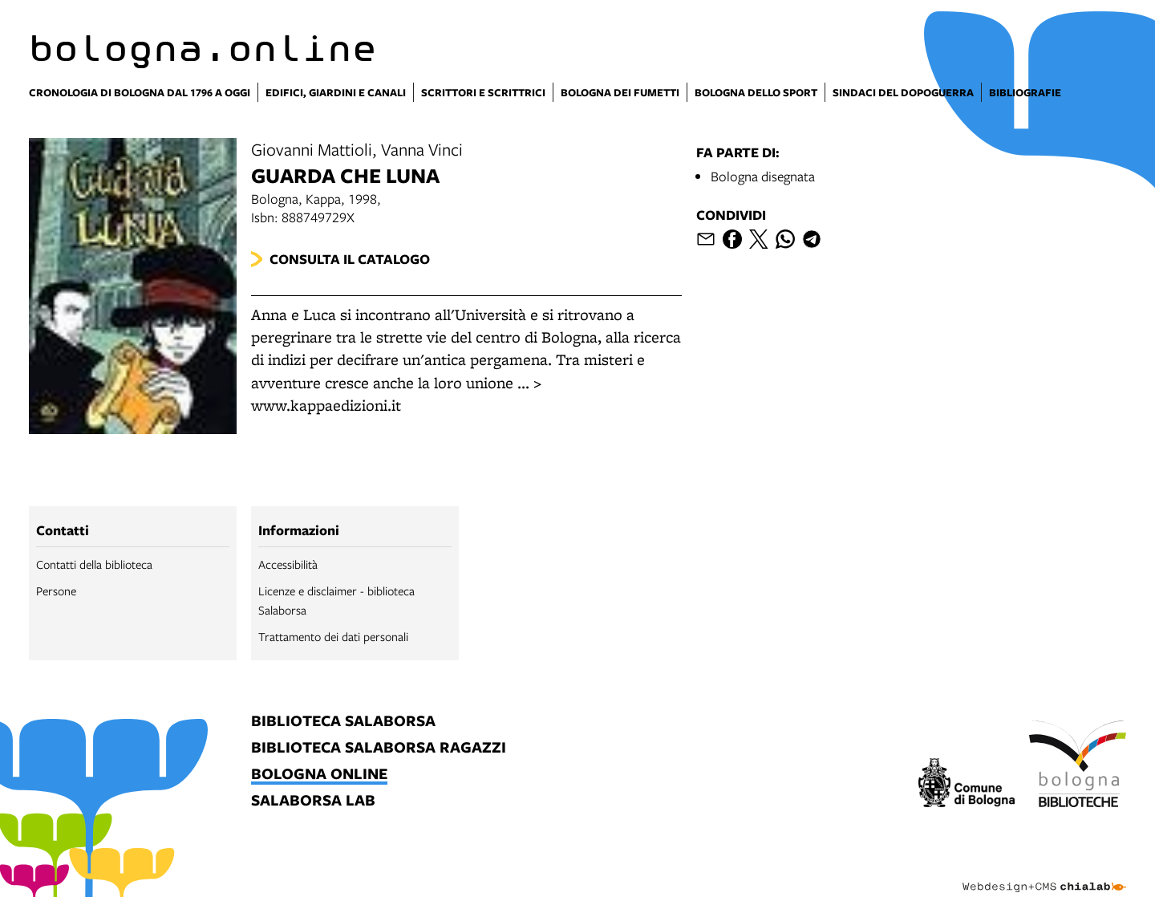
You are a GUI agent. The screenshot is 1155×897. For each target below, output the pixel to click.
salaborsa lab (313, 801)
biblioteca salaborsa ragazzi (378, 748)
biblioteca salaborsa (343, 721)
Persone (56, 590)
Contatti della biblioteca (94, 564)
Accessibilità (288, 564)
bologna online (319, 774)
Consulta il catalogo (350, 259)
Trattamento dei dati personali (333, 636)
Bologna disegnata (763, 176)
